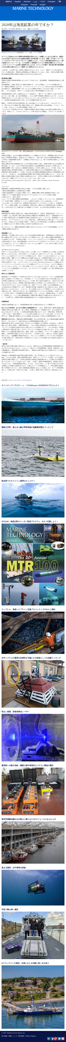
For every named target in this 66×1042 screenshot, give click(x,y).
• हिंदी (59, 1)
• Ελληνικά (24, 4)
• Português (51, 1)
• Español (17, 1)
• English (42, 4)
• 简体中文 (8, 1)
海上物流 (4, 1036)
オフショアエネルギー (24, 380)
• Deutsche (27, 1)
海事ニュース (13, 1036)
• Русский (33, 4)
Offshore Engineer (30, 1036)
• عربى (35, 1)
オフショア (13, 380)
